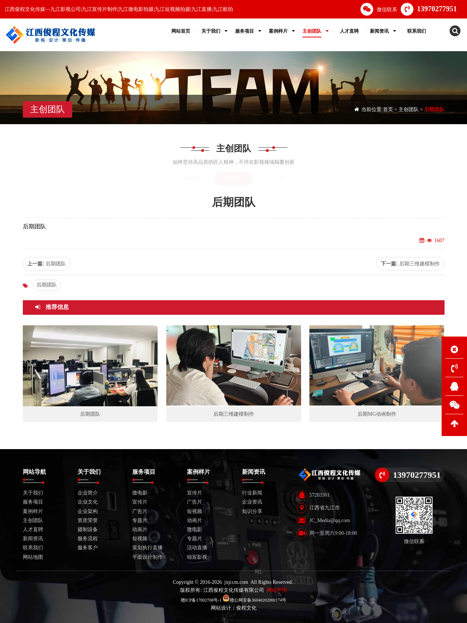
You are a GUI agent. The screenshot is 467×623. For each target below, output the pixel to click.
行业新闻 (252, 493)
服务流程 (88, 538)
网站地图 (33, 557)
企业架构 (88, 511)
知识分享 (252, 511)
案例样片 (33, 511)
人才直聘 (33, 529)
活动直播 (197, 547)
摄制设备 (88, 529)
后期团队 (434, 109)
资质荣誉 (88, 520)
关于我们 (33, 493)
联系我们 (33, 547)
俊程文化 (246, 608)
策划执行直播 (147, 547)
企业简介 (88, 493)
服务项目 (33, 502)
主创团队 (409, 109)
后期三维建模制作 (419, 263)
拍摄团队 (193, 178)
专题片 (139, 520)
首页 (388, 109)
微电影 (139, 493)
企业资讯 (252, 502)
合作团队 (274, 178)
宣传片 (139, 502)
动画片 (139, 529)
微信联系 (378, 9)
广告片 (139, 511)
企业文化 (88, 502)
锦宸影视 (197, 557)
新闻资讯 (33, 538)
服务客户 (88, 547)
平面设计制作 (147, 557)
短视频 (139, 538)
